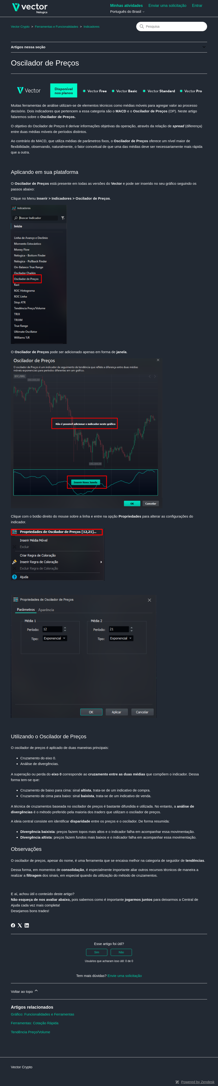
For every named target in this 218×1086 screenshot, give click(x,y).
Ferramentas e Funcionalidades (56, 26)
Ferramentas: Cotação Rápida (34, 1023)
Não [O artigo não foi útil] (121, 952)
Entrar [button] (197, 6)
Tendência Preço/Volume (30, 1032)
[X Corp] (20, 925)
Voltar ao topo (25, 991)
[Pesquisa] (171, 26)
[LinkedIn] (27, 925)
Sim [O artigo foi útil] (96, 952)
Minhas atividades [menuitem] (126, 6)
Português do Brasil (127, 11)
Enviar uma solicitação (167, 6)
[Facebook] (13, 925)
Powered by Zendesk (197, 1082)
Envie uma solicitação (125, 976)
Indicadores (91, 26)
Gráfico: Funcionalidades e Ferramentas (42, 1014)
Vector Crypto (20, 26)
